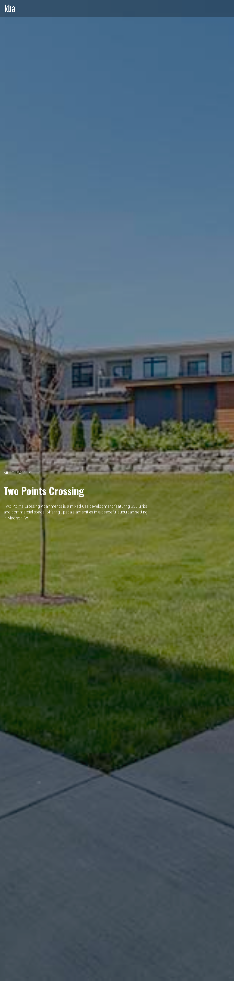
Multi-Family (17, 473)
